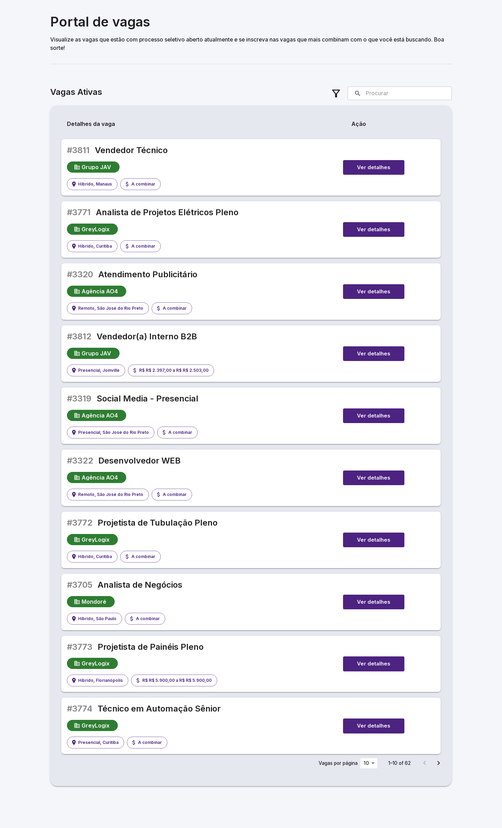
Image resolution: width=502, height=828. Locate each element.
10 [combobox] (366, 763)
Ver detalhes (373, 167)
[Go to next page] (439, 763)
